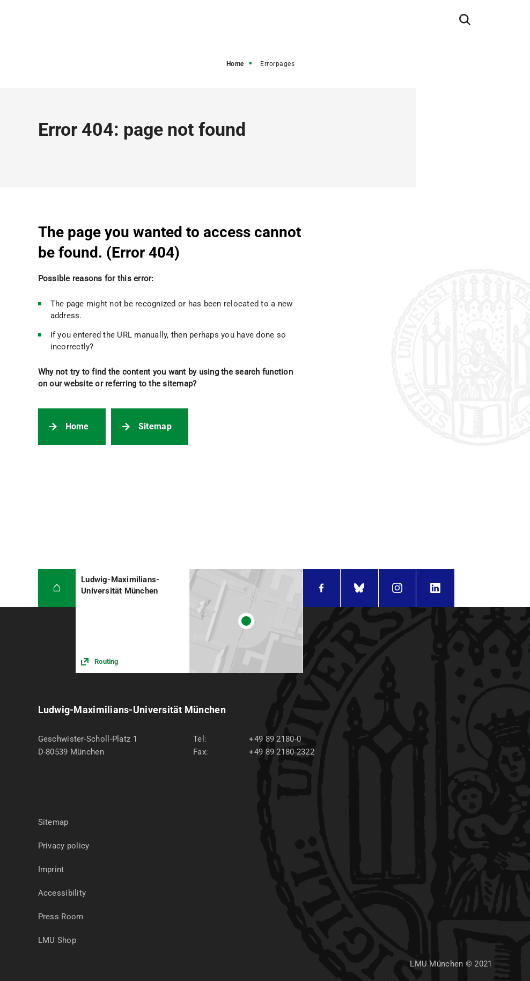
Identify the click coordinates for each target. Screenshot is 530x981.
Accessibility (62, 893)
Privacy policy (64, 846)
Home (235, 64)
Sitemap (155, 426)
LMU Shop (57, 940)
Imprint (51, 869)
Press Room (61, 916)
